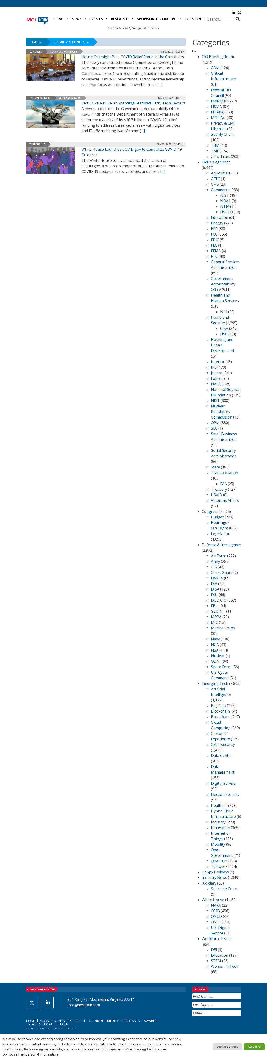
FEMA (216, 250)
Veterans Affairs (70, 98)
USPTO (226, 211)
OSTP (216, 921)
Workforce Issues (217, 938)
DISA (215, 589)
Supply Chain (222, 134)
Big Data (218, 705)
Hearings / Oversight (63, 51)
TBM (215, 145)
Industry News (214, 877)
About (29, 1028)
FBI (214, 605)
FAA (223, 483)
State (215, 467)
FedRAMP (219, 101)
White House (37, 144)
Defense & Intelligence (221, 544)
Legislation (220, 533)
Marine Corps (223, 628)
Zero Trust (220, 156)
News (76, 18)
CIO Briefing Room (218, 56)
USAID (216, 494)
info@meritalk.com (84, 1004)
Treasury (219, 489)
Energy (217, 223)
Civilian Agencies (40, 98)
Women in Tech (224, 966)
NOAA (225, 200)
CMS (215, 184)
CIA (214, 566)
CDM (215, 67)
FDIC (215, 239)
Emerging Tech (215, 683)
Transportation (224, 472)
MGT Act (218, 117)
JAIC (214, 622)
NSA (214, 650)
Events (96, 18)
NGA (215, 644)
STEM (216, 960)
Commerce (220, 189)
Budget (217, 517)
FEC (214, 245)
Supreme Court (224, 888)
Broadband (220, 716)
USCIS (225, 334)
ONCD (216, 916)
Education (219, 217)
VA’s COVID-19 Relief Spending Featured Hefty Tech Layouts (133, 103)
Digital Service (223, 783)
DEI (214, 949)
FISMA (216, 106)
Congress (35, 51)
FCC (214, 234)
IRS (214, 367)
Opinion (193, 18)
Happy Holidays (215, 872)
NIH (223, 311)
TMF (215, 150)
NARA (216, 905)
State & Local (40, 1024)
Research (120, 18)
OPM (215, 422)
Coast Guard (222, 572)
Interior (217, 361)
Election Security (225, 794)
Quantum (219, 860)
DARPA (217, 578)
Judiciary (209, 883)
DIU (214, 594)
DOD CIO (219, 600)
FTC (214, 256)
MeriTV (113, 1021)
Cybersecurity (223, 744)
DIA (214, 583)
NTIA (224, 206)
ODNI (216, 661)
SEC (214, 428)
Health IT (219, 805)
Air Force (218, 555)
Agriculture (220, 173)
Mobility (218, 844)
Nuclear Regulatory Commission (221, 412)
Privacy (71, 1028)
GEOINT (218, 611)
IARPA (216, 616)
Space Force (221, 666)
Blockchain (220, 711)
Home (58, 18)
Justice (216, 372)
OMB (215, 910)
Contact (58, 1028)
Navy (215, 639)
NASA (216, 383)
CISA (224, 328)
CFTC (215, 178)
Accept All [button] (254, 1046)
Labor (216, 378)
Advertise (43, 1028)
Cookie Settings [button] (227, 1046)
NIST (224, 195)
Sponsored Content (157, 18)
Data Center (221, 755)
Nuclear (218, 655)
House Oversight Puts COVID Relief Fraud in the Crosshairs (132, 56)
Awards (150, 1021)
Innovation (220, 827)
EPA (214, 228)
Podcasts (131, 1021)
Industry (218, 822)
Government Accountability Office (223, 284)
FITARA (217, 112)
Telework (219, 866)
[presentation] (227, 1027)
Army (215, 561)
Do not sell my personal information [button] (30, 1054)
